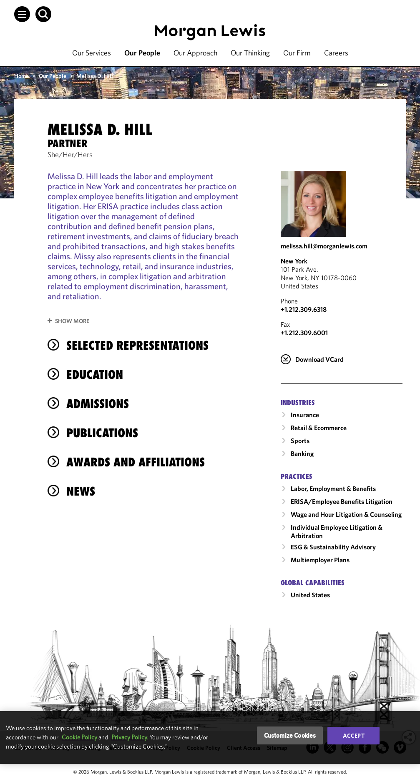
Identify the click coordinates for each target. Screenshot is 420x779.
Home (21, 76)
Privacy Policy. (129, 737)
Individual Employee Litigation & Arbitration (336, 531)
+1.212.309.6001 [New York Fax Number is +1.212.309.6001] (304, 332)
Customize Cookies (290, 735)
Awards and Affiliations (135, 462)
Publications (102, 432)
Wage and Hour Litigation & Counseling (346, 514)
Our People (142, 53)
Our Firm (297, 53)
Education (94, 374)
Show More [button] (72, 321)
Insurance (305, 415)
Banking (302, 453)
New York (294, 261)
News (80, 491)
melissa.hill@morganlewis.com (324, 246)
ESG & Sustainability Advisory (333, 547)
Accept (354, 735)
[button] (22, 14)
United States (310, 595)
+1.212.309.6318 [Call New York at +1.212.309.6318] (304, 309)
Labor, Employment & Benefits (333, 488)
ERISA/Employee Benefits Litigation (341, 501)
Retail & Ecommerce (319, 427)
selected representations (137, 345)
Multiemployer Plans (320, 560)
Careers (336, 53)
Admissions (97, 403)
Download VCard (319, 359)
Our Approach (195, 53)
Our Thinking (250, 53)
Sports (300, 440)
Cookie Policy (79, 737)
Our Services (91, 53)
